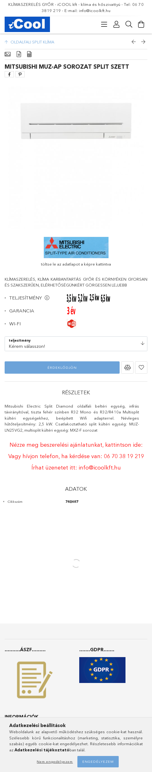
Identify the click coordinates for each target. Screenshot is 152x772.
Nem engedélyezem (55, 761)
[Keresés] (129, 24)
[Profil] (116, 24)
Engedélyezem (98, 761)
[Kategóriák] (104, 24)
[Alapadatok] (7, 54)
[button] (127, 367)
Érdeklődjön (62, 367)
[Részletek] (19, 54)
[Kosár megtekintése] (141, 24)
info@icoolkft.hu (100, 467)
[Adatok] (29, 54)
